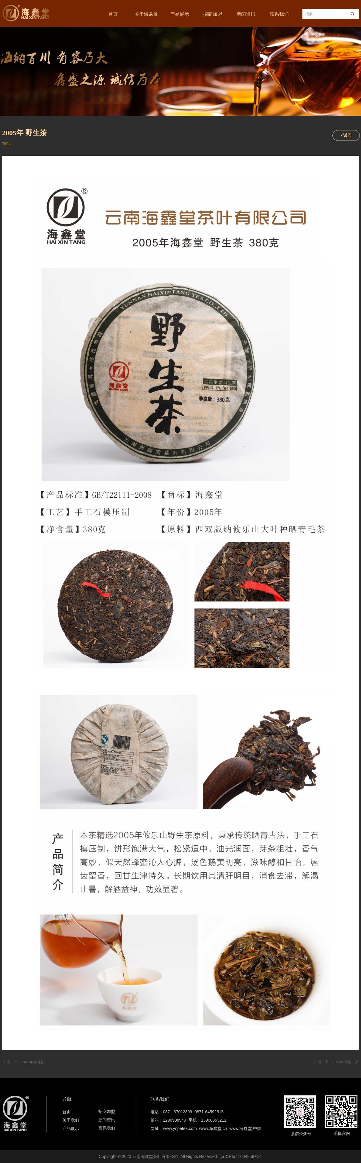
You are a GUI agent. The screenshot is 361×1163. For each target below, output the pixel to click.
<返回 (346, 135)
